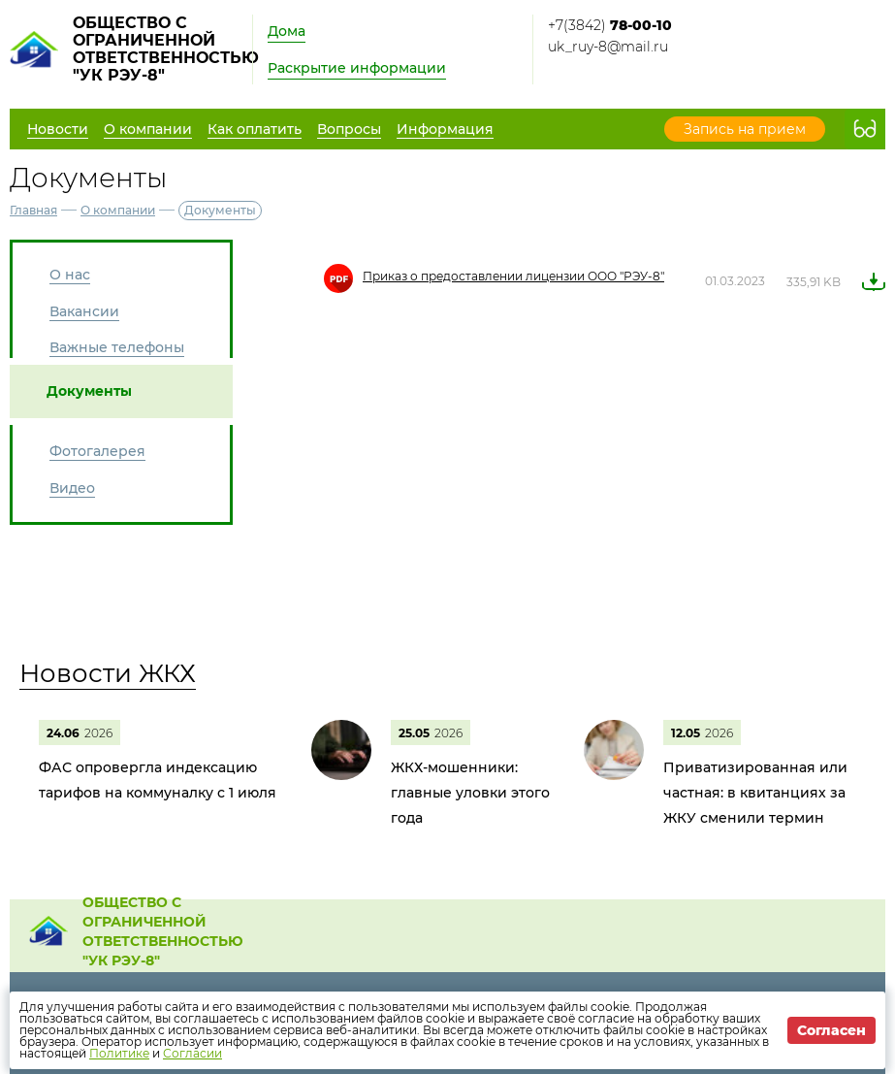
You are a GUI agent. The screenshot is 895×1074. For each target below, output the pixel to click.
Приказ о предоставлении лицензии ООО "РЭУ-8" (513, 276)
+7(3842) (610, 25)
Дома (286, 31)
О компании (117, 210)
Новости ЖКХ (107, 673)
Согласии (192, 1053)
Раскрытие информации (357, 68)
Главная (33, 210)
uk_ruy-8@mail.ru (608, 46)
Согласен (831, 1030)
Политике (119, 1053)
